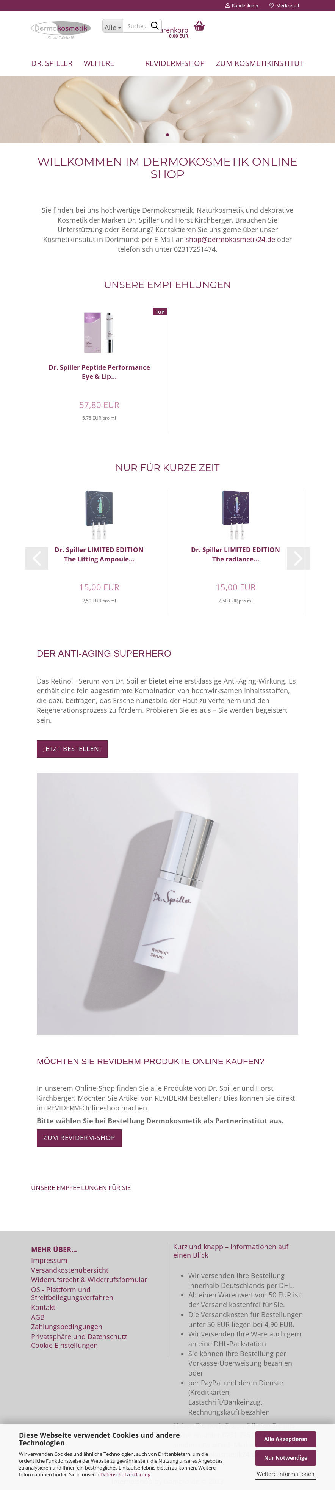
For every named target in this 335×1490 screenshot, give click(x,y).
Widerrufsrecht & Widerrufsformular (89, 1280)
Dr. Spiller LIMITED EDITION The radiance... (235, 554)
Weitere (99, 63)
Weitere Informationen (286, 1473)
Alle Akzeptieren (285, 1439)
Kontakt (43, 1307)
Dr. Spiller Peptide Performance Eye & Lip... (99, 372)
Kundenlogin (241, 5)
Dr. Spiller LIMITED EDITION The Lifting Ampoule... (99, 554)
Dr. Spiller (51, 63)
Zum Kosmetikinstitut (260, 63)
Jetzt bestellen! (72, 748)
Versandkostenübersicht (69, 1270)
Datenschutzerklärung (125, 1474)
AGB (38, 1317)
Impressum (49, 1260)
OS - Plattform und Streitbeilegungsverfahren (72, 1294)
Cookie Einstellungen (64, 1345)
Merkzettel (284, 5)
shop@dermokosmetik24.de (230, 239)
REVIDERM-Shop (175, 63)
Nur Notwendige (285, 1457)
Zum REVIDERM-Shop (79, 1137)
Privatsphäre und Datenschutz (79, 1337)
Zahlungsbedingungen (66, 1327)
